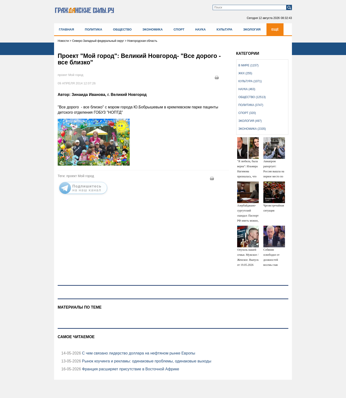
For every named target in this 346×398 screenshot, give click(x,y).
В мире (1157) (248, 65)
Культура (224, 29)
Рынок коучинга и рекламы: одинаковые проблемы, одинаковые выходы (146, 361)
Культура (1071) (250, 81)
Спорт (178, 29)
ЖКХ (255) (245, 73)
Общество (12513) (252, 97)
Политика (93, 29)
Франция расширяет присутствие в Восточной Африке (130, 369)
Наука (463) (246, 89)
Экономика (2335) (252, 129)
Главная (66, 29)
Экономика (152, 29)
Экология (251, 29)
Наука (200, 29)
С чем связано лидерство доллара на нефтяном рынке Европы (138, 353)
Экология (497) (250, 121)
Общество (122, 29)
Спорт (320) (247, 113)
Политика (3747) (250, 105)
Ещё (275, 29)
